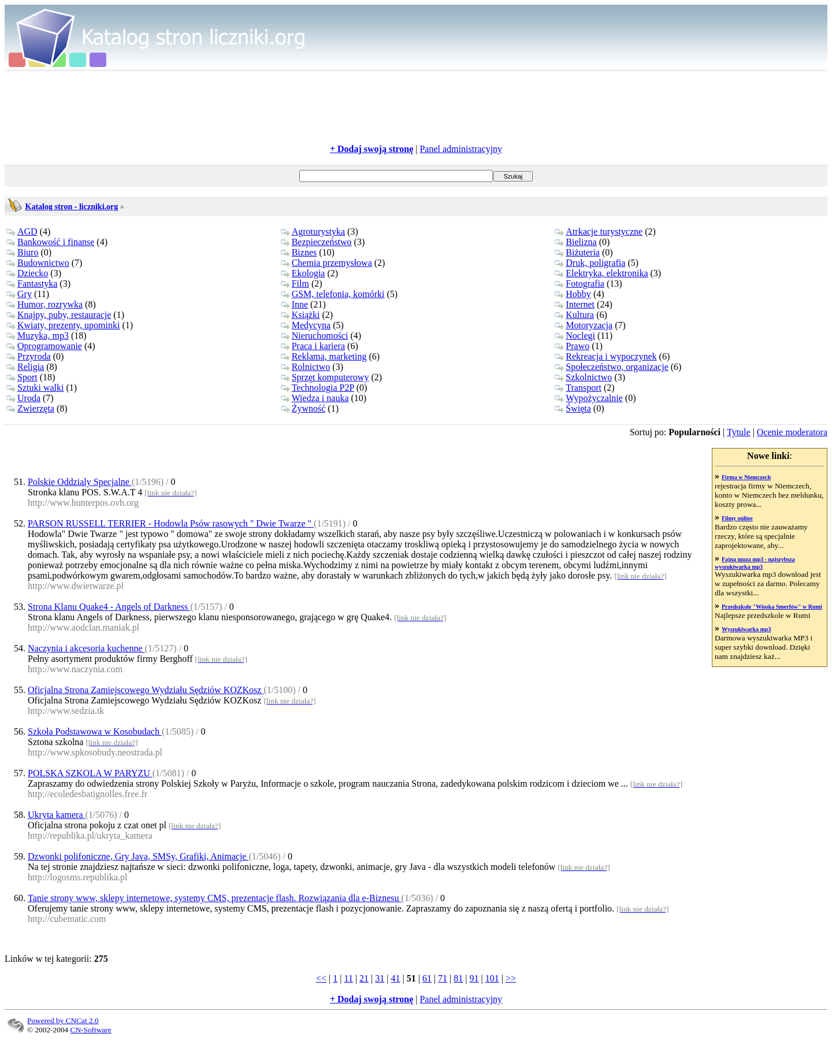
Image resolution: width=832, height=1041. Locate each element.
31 (379, 978)
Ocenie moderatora (792, 432)
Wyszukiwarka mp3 (746, 629)
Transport (578, 387)
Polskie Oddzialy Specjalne (80, 482)
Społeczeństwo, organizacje (611, 367)
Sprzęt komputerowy (325, 377)
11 (348, 978)
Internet (575, 304)
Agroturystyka (313, 231)
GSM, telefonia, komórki (333, 294)
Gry (19, 294)
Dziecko (27, 273)
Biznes (299, 252)
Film (295, 283)
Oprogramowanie (44, 346)
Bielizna (575, 242)
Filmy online (737, 518)
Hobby (573, 294)
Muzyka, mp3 (37, 335)
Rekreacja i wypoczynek (605, 356)
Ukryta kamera (57, 815)
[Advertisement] (416, 107)
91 (474, 978)
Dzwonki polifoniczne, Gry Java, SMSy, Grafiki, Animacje (138, 856)
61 (427, 978)
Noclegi (575, 335)
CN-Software (91, 1029)
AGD (22, 231)
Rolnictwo (305, 367)
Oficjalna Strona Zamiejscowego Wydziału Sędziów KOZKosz (145, 690)
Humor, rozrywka (44, 304)
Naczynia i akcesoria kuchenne (86, 648)
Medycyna (306, 325)
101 (492, 978)
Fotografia (579, 283)
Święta (573, 408)
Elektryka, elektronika (601, 273)
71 (442, 978)
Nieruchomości (314, 335)
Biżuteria (577, 252)
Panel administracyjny (460, 149)
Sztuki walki (35, 387)
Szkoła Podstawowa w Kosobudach (95, 731)
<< (321, 978)
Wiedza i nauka (315, 398)
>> (511, 978)
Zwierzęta (30, 408)
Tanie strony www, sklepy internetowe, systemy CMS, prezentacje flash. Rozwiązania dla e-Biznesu (215, 898)
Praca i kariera (313, 346)
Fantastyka (31, 283)
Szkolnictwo (583, 377)
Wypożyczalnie (589, 398)
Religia (25, 367)
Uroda (23, 398)
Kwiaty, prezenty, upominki (63, 325)
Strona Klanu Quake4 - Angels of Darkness (109, 607)
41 (395, 978)
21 (364, 978)
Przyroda (28, 356)
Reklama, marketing (324, 356)
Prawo (572, 346)
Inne (294, 304)
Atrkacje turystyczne (598, 231)
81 (458, 978)
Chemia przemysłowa (326, 263)
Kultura (574, 315)
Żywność (303, 408)
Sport (22, 377)
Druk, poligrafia (590, 263)
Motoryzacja (583, 325)
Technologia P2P (317, 387)
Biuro (22, 252)
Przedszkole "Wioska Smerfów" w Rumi (772, 606)
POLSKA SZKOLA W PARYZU (90, 773)
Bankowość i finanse (50, 242)
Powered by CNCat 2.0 (63, 1020)
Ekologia (303, 273)
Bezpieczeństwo (316, 242)
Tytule (739, 432)
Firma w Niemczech (746, 477)
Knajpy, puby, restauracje (58, 315)
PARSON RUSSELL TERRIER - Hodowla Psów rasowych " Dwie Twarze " (171, 523)
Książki (300, 315)
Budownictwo (37, 263)
